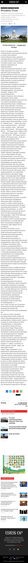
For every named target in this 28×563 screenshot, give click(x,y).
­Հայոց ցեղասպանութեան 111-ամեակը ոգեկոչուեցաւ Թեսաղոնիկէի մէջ (8, 503)
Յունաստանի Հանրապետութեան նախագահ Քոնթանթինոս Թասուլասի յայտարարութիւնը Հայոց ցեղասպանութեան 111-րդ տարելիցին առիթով (9, 485)
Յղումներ (12, 557)
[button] (26, 2)
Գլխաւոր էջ (5, 557)
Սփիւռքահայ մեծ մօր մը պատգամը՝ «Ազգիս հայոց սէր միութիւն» (8, 518)
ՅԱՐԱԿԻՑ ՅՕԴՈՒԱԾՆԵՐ (8, 411)
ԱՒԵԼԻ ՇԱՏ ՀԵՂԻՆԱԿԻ (8, 413)
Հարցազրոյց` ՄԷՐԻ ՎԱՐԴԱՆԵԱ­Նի (21, 404)
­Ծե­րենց (3, 403)
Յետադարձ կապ (20, 557)
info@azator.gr (19, 545)
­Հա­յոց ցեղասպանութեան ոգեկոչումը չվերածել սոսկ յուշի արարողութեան (8, 495)
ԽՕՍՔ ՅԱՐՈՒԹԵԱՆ (14, 434)
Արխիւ (10, 558)
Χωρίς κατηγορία (3, 421)
